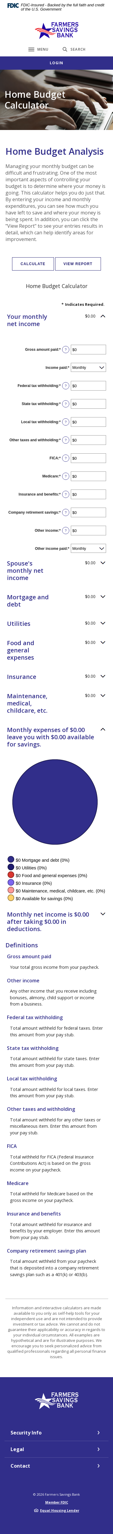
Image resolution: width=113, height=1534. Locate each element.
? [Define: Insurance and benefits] (66, 494)
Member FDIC (56, 1502)
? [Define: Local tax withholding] (66, 422)
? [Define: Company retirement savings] (66, 512)
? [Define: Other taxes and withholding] (66, 440)
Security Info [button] (26, 1432)
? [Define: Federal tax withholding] (66, 386)
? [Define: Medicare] (66, 476)
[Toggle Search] (74, 49)
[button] (56, 320)
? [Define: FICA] (66, 458)
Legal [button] (17, 1449)
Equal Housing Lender (59, 1510)
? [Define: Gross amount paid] (66, 349)
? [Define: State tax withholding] (66, 404)
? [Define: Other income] (66, 530)
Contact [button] (20, 1466)
